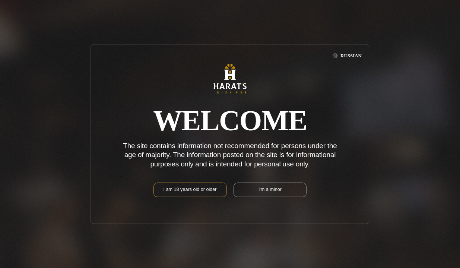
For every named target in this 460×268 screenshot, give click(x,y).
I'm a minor (270, 189)
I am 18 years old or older (190, 189)
